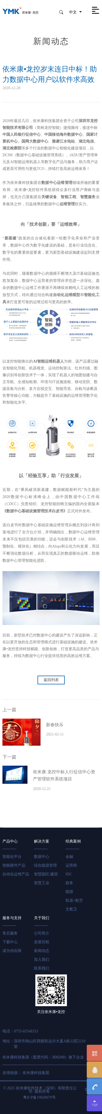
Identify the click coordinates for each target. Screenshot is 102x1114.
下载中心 (10, 942)
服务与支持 (11, 918)
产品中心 (10, 841)
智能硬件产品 (13, 865)
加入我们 (41, 959)
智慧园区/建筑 (46, 874)
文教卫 (71, 909)
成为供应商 (11, 951)
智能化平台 (11, 857)
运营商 (71, 865)
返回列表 (51, 680)
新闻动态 (41, 951)
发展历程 (41, 942)
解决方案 (41, 841)
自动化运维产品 (15, 874)
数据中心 (41, 857)
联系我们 (41, 968)
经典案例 (73, 841)
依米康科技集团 (36, 1073)
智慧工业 (41, 883)
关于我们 (41, 918)
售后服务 (10, 933)
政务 (69, 883)
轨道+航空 (74, 900)
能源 (69, 892)
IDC (69, 874)
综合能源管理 (45, 865)
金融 (69, 857)
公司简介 (41, 933)
